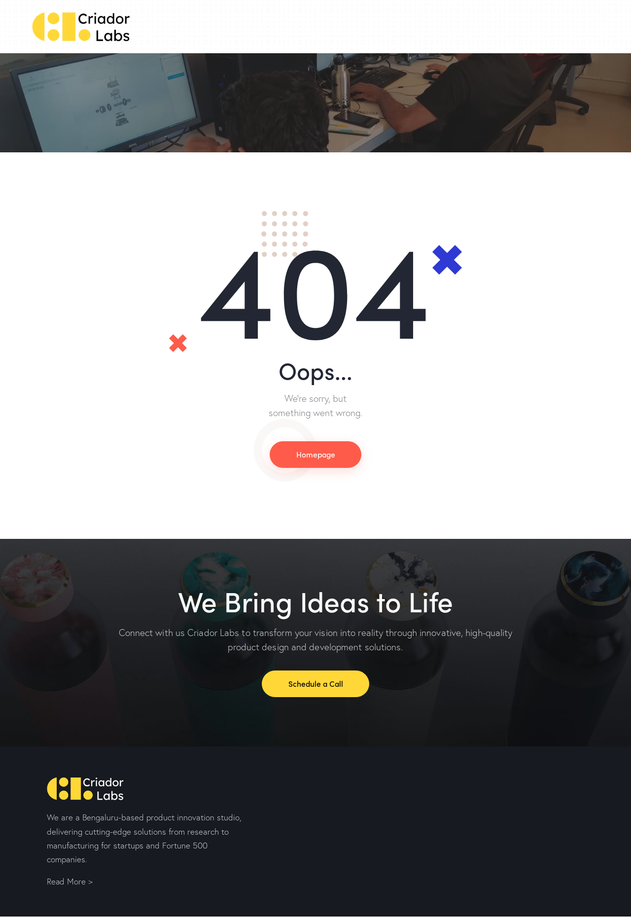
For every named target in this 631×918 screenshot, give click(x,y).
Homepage (315, 454)
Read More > (70, 883)
